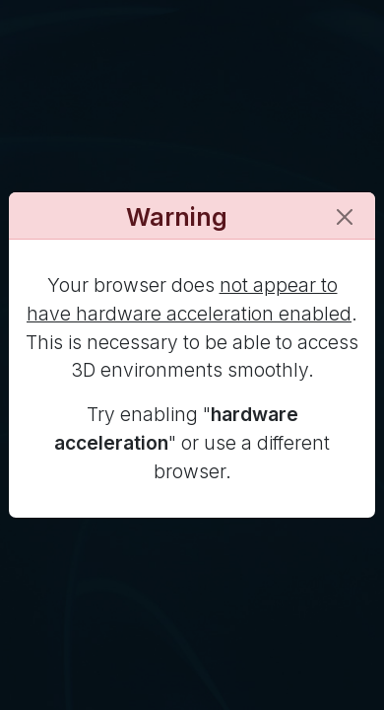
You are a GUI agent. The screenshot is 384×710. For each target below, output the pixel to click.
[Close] (344, 217)
